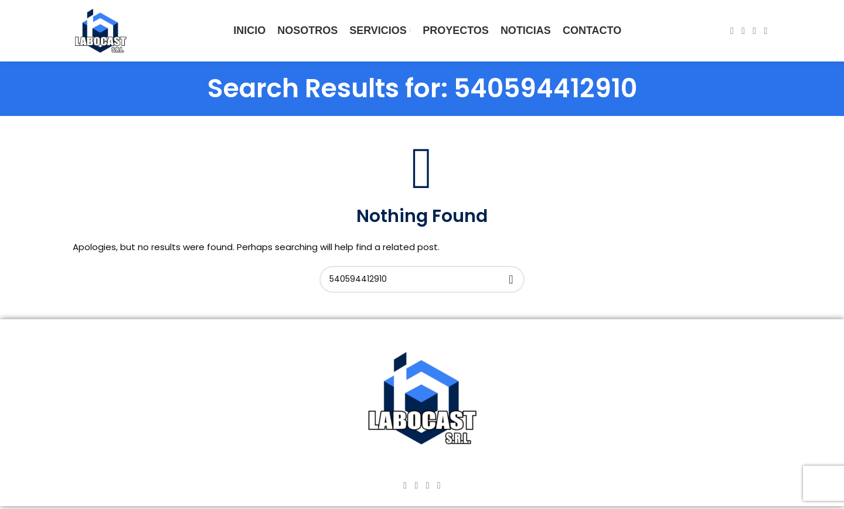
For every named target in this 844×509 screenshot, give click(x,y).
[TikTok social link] (765, 30)
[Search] (422, 279)
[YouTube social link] (754, 30)
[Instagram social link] (743, 30)
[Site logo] (100, 30)
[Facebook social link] (731, 30)
